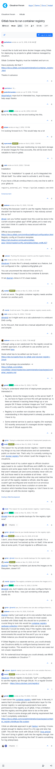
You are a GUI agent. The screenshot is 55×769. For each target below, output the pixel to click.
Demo (37, 5)
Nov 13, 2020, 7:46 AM (30, 444)
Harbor (35, 726)
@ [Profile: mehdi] (4, 317)
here (12, 349)
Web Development (14, 497)
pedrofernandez (10, 92)
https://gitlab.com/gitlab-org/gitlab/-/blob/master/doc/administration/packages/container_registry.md (27, 370)
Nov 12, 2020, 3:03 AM (22, 260)
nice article (45, 732)
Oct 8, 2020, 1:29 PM (33, 143)
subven (7, 205)
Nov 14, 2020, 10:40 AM (25, 611)
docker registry (12, 456)
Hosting (3, 497)
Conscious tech (6, 194)
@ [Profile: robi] (4, 219)
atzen (6, 127)
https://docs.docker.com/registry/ (24, 683)
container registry (23, 699)
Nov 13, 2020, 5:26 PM (29, 585)
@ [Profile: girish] (10, 278)
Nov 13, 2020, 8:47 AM (31, 562)
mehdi (6, 291)
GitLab (13, 26)
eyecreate (8, 143)
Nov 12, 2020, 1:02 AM (25, 205)
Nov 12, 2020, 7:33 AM (22, 314)
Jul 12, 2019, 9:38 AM (26, 42)
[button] (3, 765)
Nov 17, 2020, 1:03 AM (29, 696)
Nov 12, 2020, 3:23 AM (31, 291)
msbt (6, 444)
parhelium (8, 42)
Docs (44, 5)
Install (50, 5)
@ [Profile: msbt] (4, 516)
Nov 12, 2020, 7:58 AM (25, 340)
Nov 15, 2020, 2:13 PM (30, 674)
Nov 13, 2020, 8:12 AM (30, 536)
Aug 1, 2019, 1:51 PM (23, 127)
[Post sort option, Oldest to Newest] (4, 35)
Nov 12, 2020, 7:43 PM (29, 385)
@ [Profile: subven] (5, 263)
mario (6, 674)
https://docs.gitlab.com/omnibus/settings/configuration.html (27, 234)
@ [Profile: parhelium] (6, 95)
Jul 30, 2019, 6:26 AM (29, 111)
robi (5, 165)
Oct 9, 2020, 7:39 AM (22, 165)
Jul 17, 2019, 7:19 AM (30, 92)
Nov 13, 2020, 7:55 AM (29, 513)
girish (6, 111)
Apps (31, 5)
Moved (5, 26)
